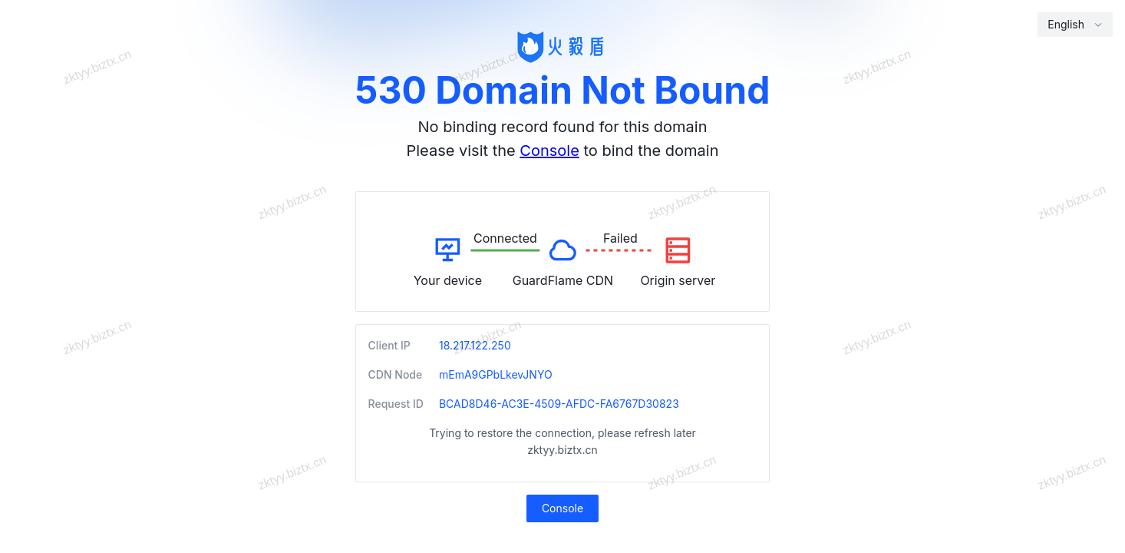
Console (549, 150)
